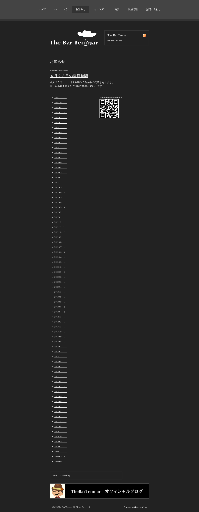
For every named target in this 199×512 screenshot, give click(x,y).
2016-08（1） (60, 361)
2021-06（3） (60, 252)
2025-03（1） (60, 117)
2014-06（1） (60, 401)
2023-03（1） (60, 172)
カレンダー (100, 9)
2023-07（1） (60, 157)
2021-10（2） (60, 232)
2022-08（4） (60, 192)
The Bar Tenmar (65, 507)
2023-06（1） (60, 162)
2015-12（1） (60, 376)
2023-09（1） (60, 152)
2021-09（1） (60, 237)
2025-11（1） (60, 97)
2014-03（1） (60, 406)
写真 (117, 9)
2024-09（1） (60, 132)
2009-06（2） (60, 461)
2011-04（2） (60, 426)
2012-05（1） (60, 411)
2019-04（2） (60, 312)
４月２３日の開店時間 (69, 76)
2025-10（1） (60, 102)
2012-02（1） (60, 416)
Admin (144, 507)
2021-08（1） (60, 242)
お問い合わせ (153, 9)
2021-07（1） (60, 247)
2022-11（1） (60, 182)
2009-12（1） (60, 451)
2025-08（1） (60, 107)
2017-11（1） (60, 327)
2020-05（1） (60, 282)
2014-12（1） (60, 391)
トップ (42, 9)
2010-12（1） (60, 431)
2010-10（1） (60, 436)
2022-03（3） (60, 207)
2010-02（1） (60, 446)
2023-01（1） (60, 177)
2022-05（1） (60, 197)
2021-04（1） (60, 257)
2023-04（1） (60, 167)
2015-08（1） (60, 381)
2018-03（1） (60, 322)
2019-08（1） (60, 302)
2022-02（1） (60, 212)
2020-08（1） (60, 277)
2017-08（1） (60, 342)
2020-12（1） (60, 267)
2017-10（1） (60, 332)
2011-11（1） (60, 421)
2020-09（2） (60, 272)
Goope (137, 507)
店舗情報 (133, 9)
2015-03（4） (60, 386)
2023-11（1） (60, 147)
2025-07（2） (60, 112)
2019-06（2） (60, 307)
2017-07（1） (60, 346)
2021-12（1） (60, 222)
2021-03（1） (60, 262)
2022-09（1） (60, 187)
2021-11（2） (60, 227)
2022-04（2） (60, 202)
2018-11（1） (60, 317)
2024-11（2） (60, 127)
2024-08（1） (60, 137)
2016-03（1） (60, 371)
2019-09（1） (60, 297)
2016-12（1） (60, 356)
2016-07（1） (60, 366)
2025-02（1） (60, 122)
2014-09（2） (60, 396)
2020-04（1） (60, 287)
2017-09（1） (60, 337)
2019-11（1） (60, 292)
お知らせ (81, 9)
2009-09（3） (60, 456)
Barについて (60, 9)
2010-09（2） (60, 441)
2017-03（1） (60, 351)
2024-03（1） (60, 142)
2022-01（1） (60, 217)
